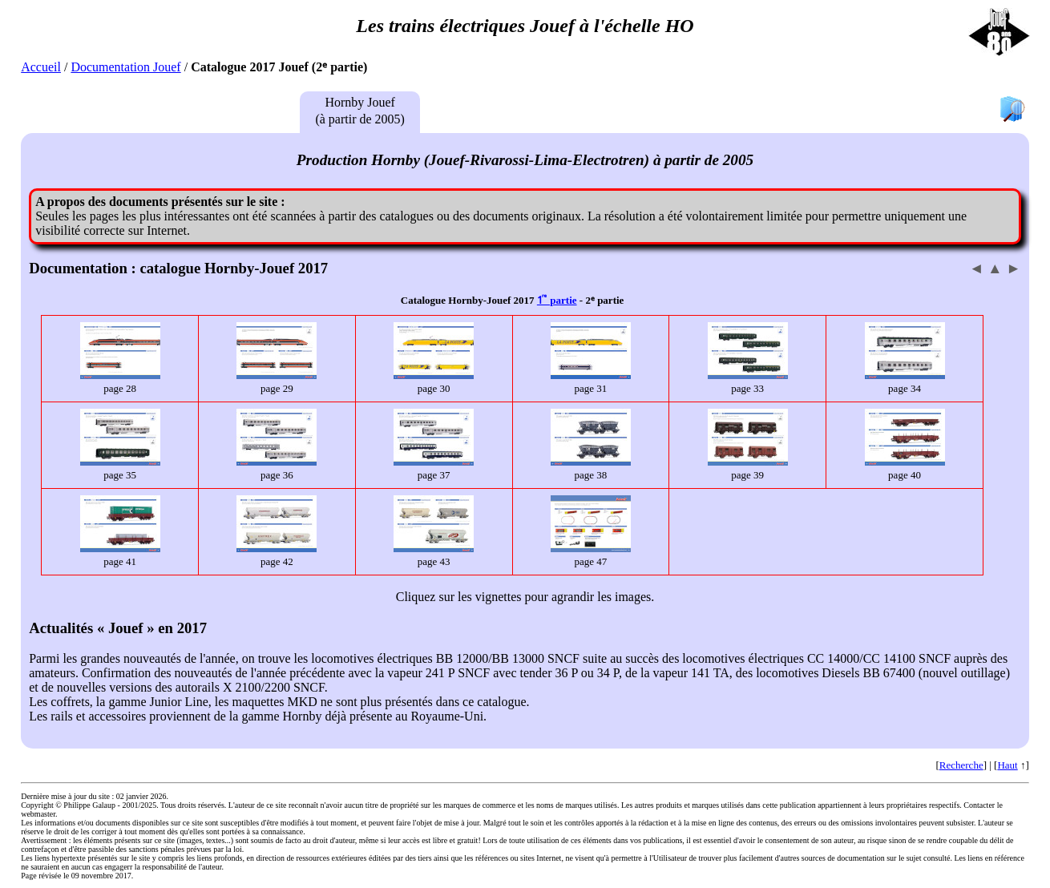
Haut (1007, 765)
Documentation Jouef (125, 67)
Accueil (41, 67)
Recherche (961, 765)
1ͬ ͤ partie (557, 300)
